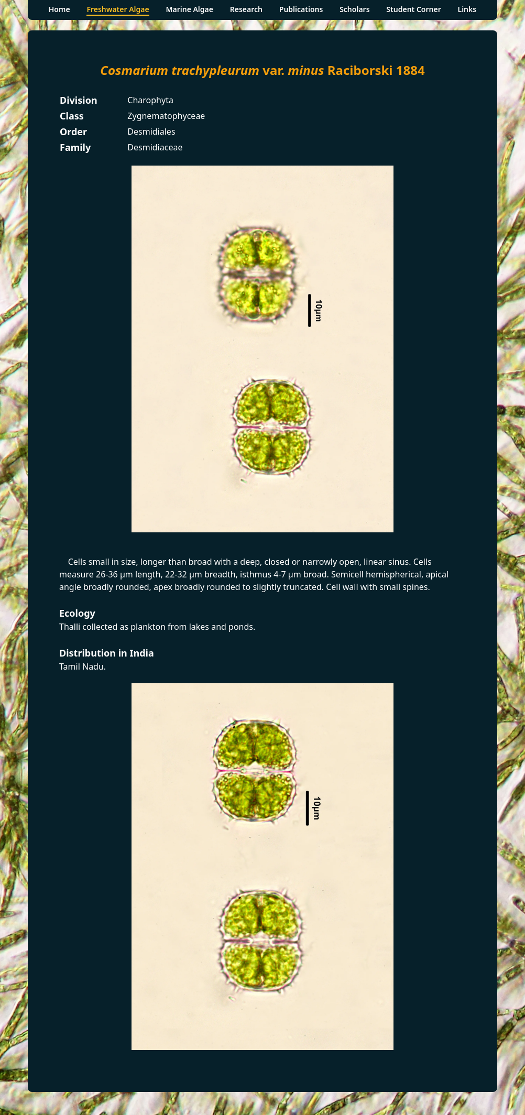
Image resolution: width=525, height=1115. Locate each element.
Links (467, 9)
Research (246, 9)
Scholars (354, 9)
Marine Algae (189, 9)
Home (59, 9)
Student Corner (413, 9)
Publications (301, 9)
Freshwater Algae (117, 9)
